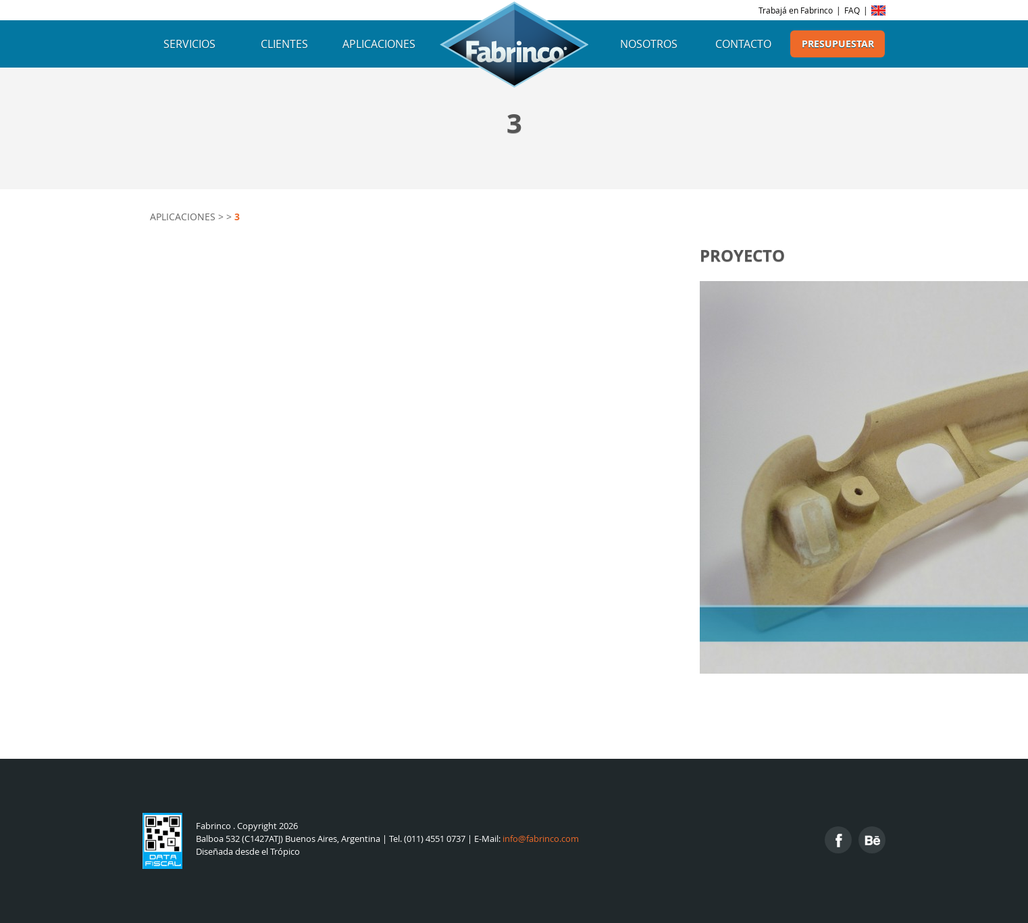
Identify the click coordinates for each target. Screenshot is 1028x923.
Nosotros (648, 43)
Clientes (284, 43)
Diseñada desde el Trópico (248, 851)
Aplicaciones (378, 43)
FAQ (852, 10)
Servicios (189, 43)
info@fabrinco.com (541, 839)
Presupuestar (838, 44)
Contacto (743, 43)
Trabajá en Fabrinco (796, 10)
